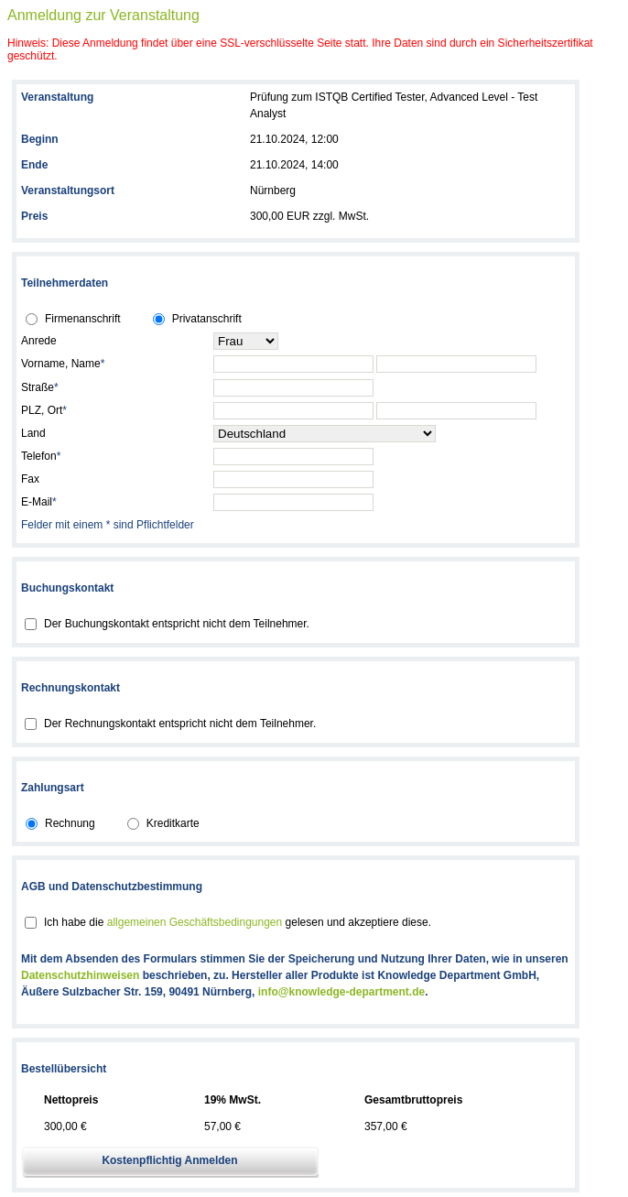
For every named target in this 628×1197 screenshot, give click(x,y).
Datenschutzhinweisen (80, 975)
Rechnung (70, 823)
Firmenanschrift (83, 318)
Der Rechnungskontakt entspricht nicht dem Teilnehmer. (180, 723)
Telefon (40, 456)
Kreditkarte (173, 823)
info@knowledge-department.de (341, 991)
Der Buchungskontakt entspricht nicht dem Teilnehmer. (176, 623)
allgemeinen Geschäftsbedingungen (194, 922)
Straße (40, 387)
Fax (30, 479)
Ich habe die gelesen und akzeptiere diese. (237, 922)
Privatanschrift (207, 318)
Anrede (39, 340)
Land (33, 433)
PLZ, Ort (44, 410)
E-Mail (39, 501)
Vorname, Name (62, 363)
